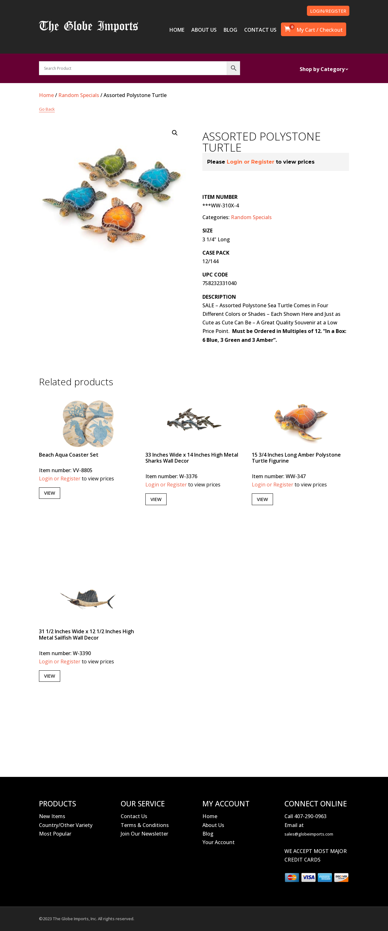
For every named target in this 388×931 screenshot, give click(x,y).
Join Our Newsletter (144, 833)
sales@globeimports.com (308, 834)
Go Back (47, 109)
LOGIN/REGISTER (328, 11)
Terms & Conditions (145, 825)
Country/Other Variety (65, 825)
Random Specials (78, 95)
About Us (213, 825)
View (49, 493)
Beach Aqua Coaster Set (69, 454)
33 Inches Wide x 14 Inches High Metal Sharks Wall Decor (191, 457)
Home (46, 95)
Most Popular (55, 833)
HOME (176, 30)
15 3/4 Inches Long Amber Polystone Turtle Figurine (296, 457)
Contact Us (134, 816)
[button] (175, 133)
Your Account (218, 842)
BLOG (230, 30)
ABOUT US (204, 30)
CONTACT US (260, 30)
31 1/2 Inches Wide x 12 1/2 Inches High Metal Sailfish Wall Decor (86, 634)
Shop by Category (322, 70)
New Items (52, 816)
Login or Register (250, 162)
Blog (207, 833)
